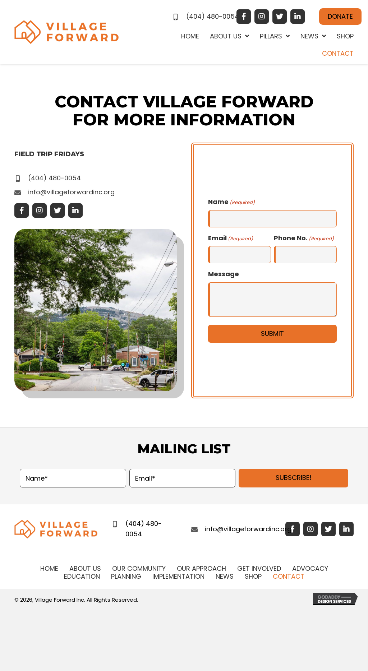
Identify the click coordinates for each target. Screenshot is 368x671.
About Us (85, 569)
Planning (126, 576)
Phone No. (304, 238)
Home (49, 569)
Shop (253, 576)
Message (223, 273)
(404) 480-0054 (212, 16)
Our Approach (201, 569)
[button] (243, 16)
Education (82, 576)
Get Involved (259, 569)
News (225, 576)
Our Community (139, 569)
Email (230, 238)
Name (231, 202)
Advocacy (310, 569)
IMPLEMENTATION (178, 576)
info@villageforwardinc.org (71, 192)
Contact (288, 576)
